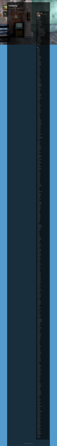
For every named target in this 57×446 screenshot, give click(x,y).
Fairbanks (38, 168)
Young (38, 434)
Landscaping (39, 250)
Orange (38, 308)
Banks (38, 78)
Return (38, 357)
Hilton (38, 211)
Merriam (38, 277)
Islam (38, 230)
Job (37, 234)
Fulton (38, 189)
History (38, 212)
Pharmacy (38, 318)
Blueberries (38, 86)
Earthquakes (39, 155)
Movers (38, 286)
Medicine (38, 275)
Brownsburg (39, 95)
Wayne (38, 422)
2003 (38, 49)
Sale (38, 363)
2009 (38, 50)
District (38, 149)
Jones (38, 236)
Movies (38, 287)
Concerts (38, 122)
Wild (38, 427)
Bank (38, 77)
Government (39, 202)
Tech (38, 398)
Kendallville (38, 237)
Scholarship (38, 366)
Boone (38, 88)
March (39, 39)
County (38, 130)
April (39, 38)
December (39, 21)
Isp (37, 231)
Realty (38, 344)
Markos (38, 269)
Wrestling (38, 431)
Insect (38, 228)
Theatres (38, 400)
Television (38, 399)
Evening (38, 163)
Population (38, 328)
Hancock (38, 207)
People (38, 316)
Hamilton (38, 206)
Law (38, 252)
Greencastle (39, 203)
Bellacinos (38, 81)
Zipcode (38, 436)
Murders (38, 289)
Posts (38, 331)
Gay (38, 192)
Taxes (38, 396)
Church (38, 111)
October (39, 23)
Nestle (38, 291)
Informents (38, 227)
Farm (38, 170)
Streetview (38, 390)
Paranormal (38, 310)
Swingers (38, 391)
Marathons (38, 267)
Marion (38, 268)
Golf (38, 200)
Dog (38, 151)
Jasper (38, 233)
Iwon (38, 232)
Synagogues (39, 394)
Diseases (38, 148)
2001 (38, 48)
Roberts (38, 359)
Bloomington (39, 85)
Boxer (38, 91)
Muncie (38, 288)
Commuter (38, 121)
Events (38, 165)
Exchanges (38, 166)
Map (38, 266)
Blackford (38, 83)
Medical (38, 274)
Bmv (38, 87)
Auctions (38, 73)
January (39, 41)
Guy (42, 13)
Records (38, 345)
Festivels (38, 174)
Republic (38, 350)
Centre (38, 108)
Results (38, 354)
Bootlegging (39, 89)
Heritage (38, 209)
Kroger (38, 245)
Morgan (38, 283)
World (38, 430)
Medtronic (38, 276)
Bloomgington (39, 84)
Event (38, 164)
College (38, 118)
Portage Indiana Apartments (41, 33)
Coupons (38, 132)
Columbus (38, 120)
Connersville (39, 123)
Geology (38, 197)
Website (38, 425)
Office (38, 304)
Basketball (38, 79)
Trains (38, 405)
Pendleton (38, 315)
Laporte (38, 251)
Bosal (38, 90)
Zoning (38, 437)
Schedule (38, 365)
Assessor (38, 69)
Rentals (38, 348)
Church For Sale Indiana (41, 34)
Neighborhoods (39, 290)
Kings (38, 240)
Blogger (32, 443)
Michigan (38, 280)
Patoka (38, 312)
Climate (38, 115)
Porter (38, 330)
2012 (38, 52)
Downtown (38, 152)
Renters (38, 349)
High (38, 210)
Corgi (38, 125)
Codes (38, 117)
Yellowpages (39, 433)
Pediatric (38, 314)
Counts (38, 129)
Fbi (37, 171)
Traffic (38, 404)
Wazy (38, 423)
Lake (38, 247)
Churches (38, 112)
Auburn (38, 72)
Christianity (38, 110)
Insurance (38, 229)
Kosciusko (38, 244)
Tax (37, 395)
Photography (39, 321)
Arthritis (38, 68)
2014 (38, 20)
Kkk (37, 242)
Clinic (38, 116)
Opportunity (38, 307)
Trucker (38, 408)
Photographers (39, 320)
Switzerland (38, 392)
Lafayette (38, 246)
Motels (38, 284)
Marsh (38, 270)
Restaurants (39, 353)
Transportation (39, 406)
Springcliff (38, 386)
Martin (38, 271)
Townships (38, 403)
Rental (38, 347)
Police (38, 326)
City (37, 113)
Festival (38, 173)
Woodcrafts (38, 428)
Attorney (38, 71)
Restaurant (38, 352)
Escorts (38, 161)
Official (38, 305)
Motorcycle (38, 285)
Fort (37, 187)
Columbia (38, 119)
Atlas (38, 70)
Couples (38, 131)
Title (38, 401)
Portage (38, 329)
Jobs (38, 235)
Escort (38, 160)
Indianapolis (39, 225)
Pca (37, 313)
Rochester (38, 360)
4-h (37, 53)
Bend (38, 82)
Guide (38, 205)
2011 (38, 45)
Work (38, 429)
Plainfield (38, 324)
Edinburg (38, 157)
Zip (37, 435)
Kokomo (38, 243)
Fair (37, 167)
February (39, 40)
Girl (37, 198)
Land (38, 248)
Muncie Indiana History (41, 31)
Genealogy (38, 194)
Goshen (38, 201)
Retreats (38, 356)
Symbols (38, 393)
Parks (38, 311)
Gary (38, 190)
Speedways (38, 385)
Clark (38, 114)
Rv (37, 362)
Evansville (38, 162)
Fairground (38, 169)
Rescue (38, 351)
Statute (38, 388)
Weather (38, 424)
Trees (38, 407)
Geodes (38, 196)
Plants (38, 325)
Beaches (38, 80)
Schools (38, 368)
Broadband (38, 94)
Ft (37, 188)
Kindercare (38, 239)
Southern (38, 384)
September (39, 24)
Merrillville (38, 278)
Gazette (38, 193)
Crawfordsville (39, 134)
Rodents (38, 361)
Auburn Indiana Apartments (41, 32)
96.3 (38, 54)
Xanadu (38, 432)
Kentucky (38, 238)
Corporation (38, 126)
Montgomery (39, 282)
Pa (37, 309)
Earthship (38, 156)
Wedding (38, 426)
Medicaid (38, 273)
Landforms (38, 249)
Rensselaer (38, 346)
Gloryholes (38, 199)
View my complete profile (44, 14)
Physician (38, 322)
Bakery (38, 75)
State (38, 387)
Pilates (38, 323)
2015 (38, 19)
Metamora (38, 279)
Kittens (38, 241)
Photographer (39, 319)
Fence (38, 172)
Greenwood (38, 204)
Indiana (12, 5)
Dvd (37, 154)
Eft (37, 158)
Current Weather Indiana (41, 35)
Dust (38, 153)
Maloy (38, 265)
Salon (38, 364)
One (38, 306)
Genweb (38, 195)
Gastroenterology (39, 191)
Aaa (37, 55)
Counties (38, 128)
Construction (39, 124)
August (39, 25)
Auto (38, 74)
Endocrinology (39, 159)
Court (38, 133)
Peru (38, 317)
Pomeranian (39, 327)
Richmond (38, 358)
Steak (38, 389)
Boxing (38, 92)
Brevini (38, 93)
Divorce (38, 150)
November (39, 22)
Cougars (38, 127)
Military (38, 281)
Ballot (38, 76)
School (38, 367)
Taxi (37, 397)
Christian (38, 109)
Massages (38, 272)
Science (38, 369)
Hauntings (38, 208)
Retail (38, 355)
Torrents (38, 402)
